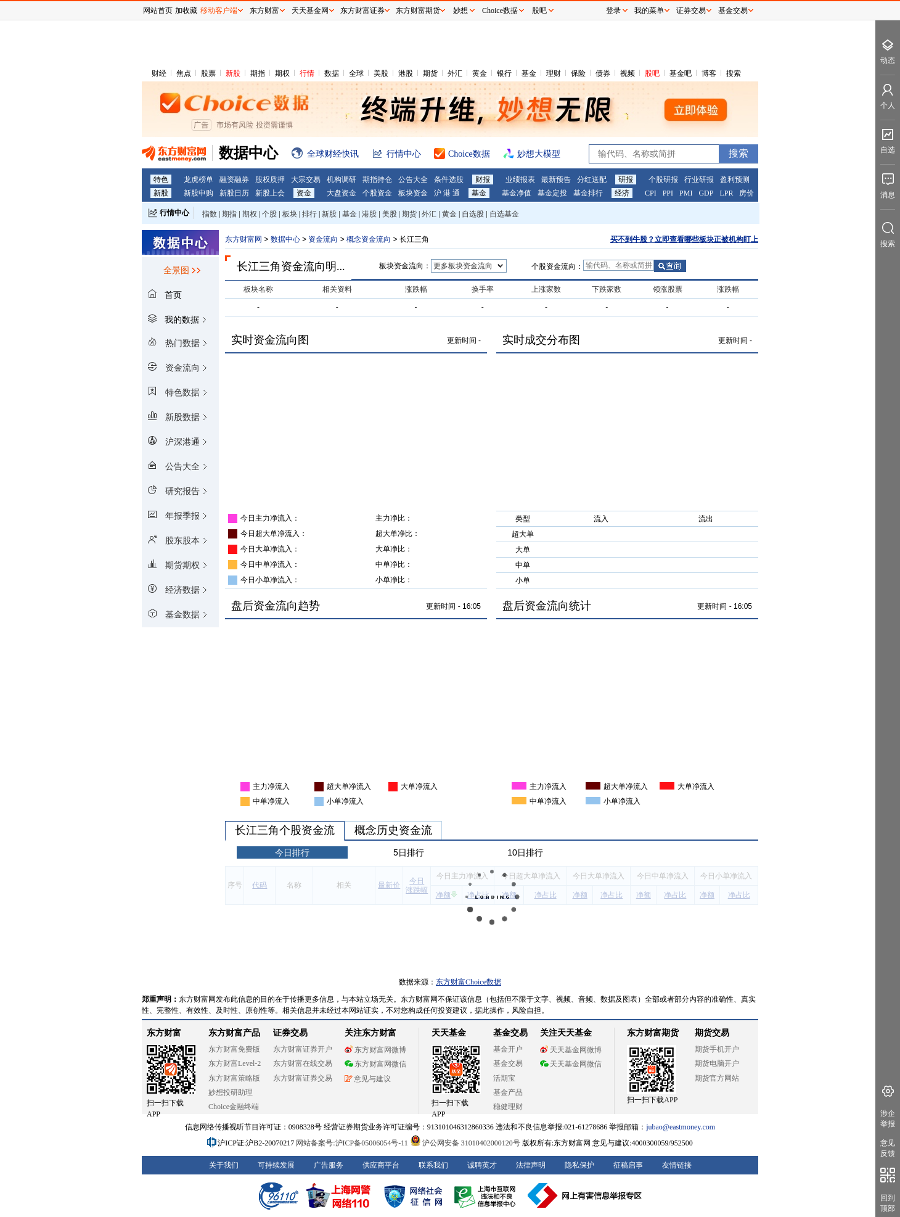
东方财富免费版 (234, 1049)
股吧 (652, 73)
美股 (381, 73)
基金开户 (508, 1049)
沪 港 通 (447, 193)
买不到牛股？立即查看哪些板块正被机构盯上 (684, 239)
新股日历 (234, 193)
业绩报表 (520, 179)
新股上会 (270, 193)
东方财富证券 (362, 10)
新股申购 (198, 193)
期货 (430, 73)
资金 (304, 193)
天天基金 (449, 1033)
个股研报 (663, 179)
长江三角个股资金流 (285, 830)
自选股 (473, 214)
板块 (289, 214)
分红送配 (592, 179)
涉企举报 (887, 1118)
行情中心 (174, 212)
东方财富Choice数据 (468, 982)
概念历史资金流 (393, 830)
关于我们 (224, 1165)
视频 (627, 73)
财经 (159, 73)
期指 (257, 73)
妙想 (460, 10)
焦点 (183, 73)
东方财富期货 (653, 1033)
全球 (356, 73)
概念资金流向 (369, 239)
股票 (208, 73)
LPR (726, 193)
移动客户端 (218, 10)
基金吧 (680, 73)
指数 (209, 214)
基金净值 (516, 193)
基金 (529, 73)
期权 (282, 73)
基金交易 (508, 1063)
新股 (233, 73)
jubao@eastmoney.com (680, 1127)
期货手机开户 (717, 1049)
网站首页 (158, 10)
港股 (405, 73)
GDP (705, 193)
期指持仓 (377, 179)
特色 (160, 179)
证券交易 (691, 10)
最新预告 (556, 179)
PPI (668, 193)
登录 (613, 10)
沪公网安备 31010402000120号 (465, 1143)
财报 (482, 179)
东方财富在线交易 (302, 1063)
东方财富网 (243, 239)
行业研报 (699, 179)
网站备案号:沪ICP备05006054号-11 (353, 1143)
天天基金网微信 (571, 1064)
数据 (331, 73)
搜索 (733, 73)
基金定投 (552, 193)
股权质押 (270, 179)
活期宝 (504, 1078)
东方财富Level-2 (234, 1063)
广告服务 (328, 1165)
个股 (269, 214)
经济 (622, 193)
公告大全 (413, 179)
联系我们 (433, 1165)
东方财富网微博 (375, 1050)
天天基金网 (310, 10)
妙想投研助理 (230, 1092)
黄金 (479, 73)
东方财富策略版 (234, 1078)
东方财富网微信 (375, 1064)
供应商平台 (380, 1165)
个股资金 (377, 193)
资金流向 (323, 239)
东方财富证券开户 (302, 1049)
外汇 (455, 73)
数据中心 (285, 239)
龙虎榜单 (198, 179)
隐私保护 (579, 1165)
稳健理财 (508, 1106)
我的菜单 (649, 10)
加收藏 (186, 10)
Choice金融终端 (233, 1106)
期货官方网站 (717, 1078)
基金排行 (588, 193)
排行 (309, 214)
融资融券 (234, 179)
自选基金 (504, 214)
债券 (602, 73)
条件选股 (449, 179)
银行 (504, 73)
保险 (578, 73)
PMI (685, 193)
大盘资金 (341, 193)
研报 (625, 179)
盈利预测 (735, 179)
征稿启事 (628, 1165)
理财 (553, 73)
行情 (307, 73)
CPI (651, 193)
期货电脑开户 (717, 1063)
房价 (746, 193)
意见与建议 (368, 1079)
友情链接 (677, 1165)
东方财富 (164, 1033)
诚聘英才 (482, 1165)
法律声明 (531, 1165)
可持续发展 (276, 1165)
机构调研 (341, 179)
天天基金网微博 (571, 1050)
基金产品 (508, 1092)
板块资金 (413, 193)
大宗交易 (306, 179)
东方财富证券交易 (302, 1078)
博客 (709, 73)
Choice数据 (500, 10)
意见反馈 (887, 1148)
